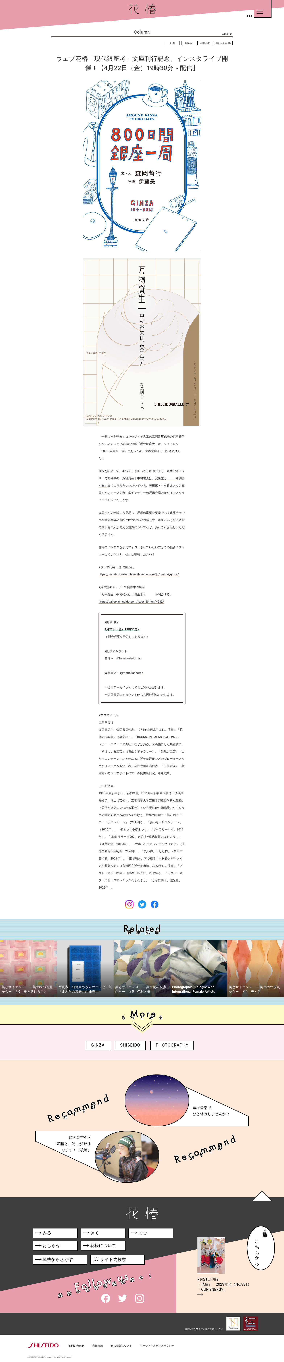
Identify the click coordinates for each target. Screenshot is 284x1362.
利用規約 (97, 1345)
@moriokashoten (131, 673)
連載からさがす (54, 1260)
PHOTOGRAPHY (223, 43)
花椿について (102, 1246)
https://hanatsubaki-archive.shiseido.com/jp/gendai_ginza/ (139, 574)
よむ (173, 43)
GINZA (188, 43)
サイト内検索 (109, 1260)
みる (43, 1233)
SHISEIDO (205, 43)
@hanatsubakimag (129, 658)
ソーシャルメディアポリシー (157, 1345)
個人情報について (121, 1345)
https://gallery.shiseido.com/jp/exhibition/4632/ (131, 601)
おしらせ (53, 1246)
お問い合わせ (76, 1345)
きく (91, 1233)
